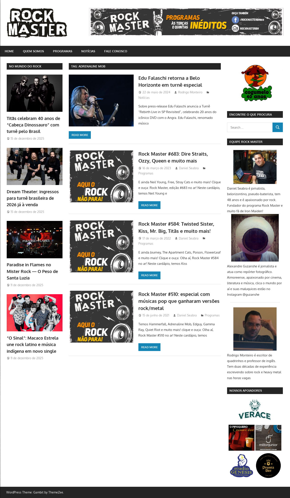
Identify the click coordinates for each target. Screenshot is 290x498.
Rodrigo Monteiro (190, 92)
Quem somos (33, 51)
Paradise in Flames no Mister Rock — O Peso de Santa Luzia (32, 271)
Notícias (88, 51)
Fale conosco (115, 51)
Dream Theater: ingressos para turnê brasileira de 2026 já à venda (33, 198)
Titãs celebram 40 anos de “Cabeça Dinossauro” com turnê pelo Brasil (33, 124)
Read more (80, 135)
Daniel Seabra (189, 168)
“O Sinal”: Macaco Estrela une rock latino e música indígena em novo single (32, 344)
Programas (62, 51)
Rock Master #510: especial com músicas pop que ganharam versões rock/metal (179, 301)
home (9, 51)
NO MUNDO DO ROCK (25, 66)
